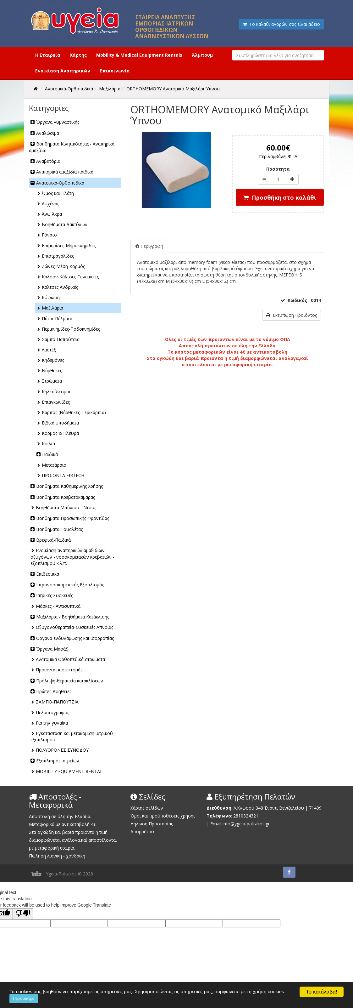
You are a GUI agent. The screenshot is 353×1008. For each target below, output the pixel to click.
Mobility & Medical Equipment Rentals (139, 55)
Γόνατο (49, 235)
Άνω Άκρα (52, 214)
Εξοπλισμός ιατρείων (57, 761)
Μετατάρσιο (54, 465)
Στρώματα (52, 381)
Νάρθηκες (52, 370)
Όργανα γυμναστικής (57, 122)
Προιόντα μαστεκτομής (59, 670)
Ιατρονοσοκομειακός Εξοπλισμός (70, 585)
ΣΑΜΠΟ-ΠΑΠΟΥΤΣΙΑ (57, 702)
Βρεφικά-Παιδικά (53, 540)
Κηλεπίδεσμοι (56, 392)
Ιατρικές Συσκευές (54, 595)
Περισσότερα (24, 998)
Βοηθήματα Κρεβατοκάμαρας (65, 497)
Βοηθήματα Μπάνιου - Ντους (66, 507)
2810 (238, 816)
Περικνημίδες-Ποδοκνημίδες (71, 329)
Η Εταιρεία (47, 55)
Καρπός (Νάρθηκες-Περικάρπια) (74, 412)
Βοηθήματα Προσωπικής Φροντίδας (72, 518)
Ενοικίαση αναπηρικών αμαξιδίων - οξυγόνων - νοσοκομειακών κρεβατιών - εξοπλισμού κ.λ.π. (72, 556)
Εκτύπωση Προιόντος (291, 315)
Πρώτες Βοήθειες (53, 691)
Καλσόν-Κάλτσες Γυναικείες (70, 277)
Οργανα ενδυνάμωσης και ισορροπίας (75, 638)
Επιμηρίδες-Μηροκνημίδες (69, 245)
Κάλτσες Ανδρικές (60, 287)
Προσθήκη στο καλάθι (279, 197)
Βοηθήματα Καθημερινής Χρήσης (69, 486)
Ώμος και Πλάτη (58, 193)
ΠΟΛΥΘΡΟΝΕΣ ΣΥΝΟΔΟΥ (62, 750)
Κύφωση (51, 297)
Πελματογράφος (52, 712)
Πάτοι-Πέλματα (57, 319)
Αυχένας (50, 204)
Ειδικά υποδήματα (60, 423)
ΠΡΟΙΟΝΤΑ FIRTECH (63, 475)
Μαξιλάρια (52, 308)
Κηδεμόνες (53, 360)
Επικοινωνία (115, 71)
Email (215, 824)
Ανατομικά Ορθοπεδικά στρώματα (70, 659)
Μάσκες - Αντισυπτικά (58, 606)
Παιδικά (50, 454)
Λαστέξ (49, 350)
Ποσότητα (278, 169)
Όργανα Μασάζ (52, 649)
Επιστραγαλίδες (58, 256)
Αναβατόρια (48, 161)
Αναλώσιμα (47, 133)
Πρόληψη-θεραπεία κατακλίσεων (69, 681)
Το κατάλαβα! (321, 992)
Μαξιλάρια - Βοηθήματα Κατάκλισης (72, 617)
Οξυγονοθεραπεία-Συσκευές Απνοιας (74, 627)
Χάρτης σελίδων (146, 808)
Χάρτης (78, 55)
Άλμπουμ (202, 55)
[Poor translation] (23, 913)
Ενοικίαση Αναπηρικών (62, 71)
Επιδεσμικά (47, 574)
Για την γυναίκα (52, 723)
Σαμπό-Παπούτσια (61, 339)
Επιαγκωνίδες (56, 402)
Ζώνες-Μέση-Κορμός (63, 266)
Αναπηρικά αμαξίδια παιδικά (64, 172)
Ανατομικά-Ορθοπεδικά (60, 183)
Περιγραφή (149, 246)
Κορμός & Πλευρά (60, 433)
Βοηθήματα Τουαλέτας (59, 529)
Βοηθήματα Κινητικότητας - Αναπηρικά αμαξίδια (71, 147)
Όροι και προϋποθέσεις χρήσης (162, 816)
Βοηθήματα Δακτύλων (64, 224)
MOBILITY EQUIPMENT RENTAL (69, 771)
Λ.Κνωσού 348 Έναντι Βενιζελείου (269, 808)
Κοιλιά (48, 444)
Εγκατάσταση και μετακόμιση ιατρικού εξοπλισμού (71, 736)
